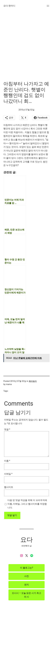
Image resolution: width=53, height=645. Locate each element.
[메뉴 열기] (48, 6)
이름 (7, 460)
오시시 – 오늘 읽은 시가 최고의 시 (26, 595)
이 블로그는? (26, 567)
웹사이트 (8, 487)
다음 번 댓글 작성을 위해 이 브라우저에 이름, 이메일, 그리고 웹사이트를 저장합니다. (27, 504)
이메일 (8, 474)
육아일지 (33, 381)
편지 (26, 584)
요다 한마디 (9, 5)
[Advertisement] (26, 48)
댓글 (7, 429)
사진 (26, 576)
